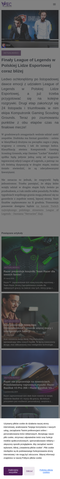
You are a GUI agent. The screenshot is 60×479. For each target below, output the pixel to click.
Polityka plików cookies (46, 471)
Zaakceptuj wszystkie (13, 471)
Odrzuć (29, 471)
